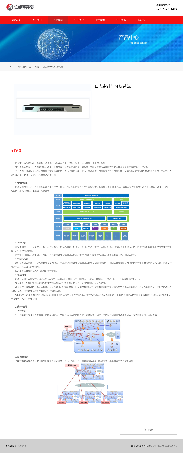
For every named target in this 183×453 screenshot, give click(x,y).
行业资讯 (121, 20)
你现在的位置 (24, 67)
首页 (37, 67)
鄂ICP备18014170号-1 (167, 446)
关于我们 (37, 20)
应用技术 (100, 20)
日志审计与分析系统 (53, 67)
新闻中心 (142, 20)
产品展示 (58, 20)
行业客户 (79, 20)
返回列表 (148, 429)
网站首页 (16, 20)
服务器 (115, 187)
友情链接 (22, 446)
